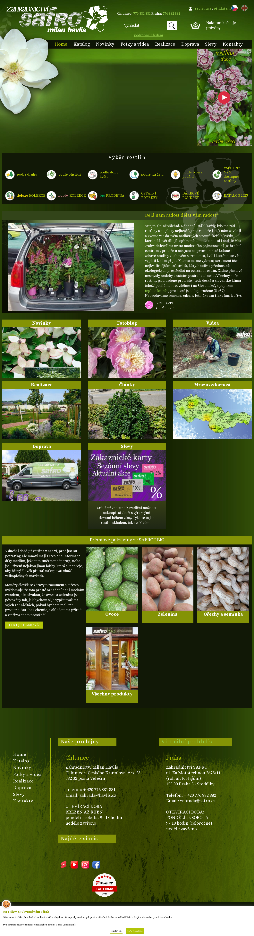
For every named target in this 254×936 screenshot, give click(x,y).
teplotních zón (156, 291)
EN (243, 7)
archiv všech (224, 142)
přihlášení (222, 8)
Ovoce (112, 614)
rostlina (224, 57)
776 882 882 (171, 13)
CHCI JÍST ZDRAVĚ (24, 625)
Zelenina (167, 614)
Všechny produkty (112, 694)
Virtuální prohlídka (187, 741)
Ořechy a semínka (223, 614)
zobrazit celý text (165, 306)
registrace (203, 8)
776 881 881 (142, 13)
